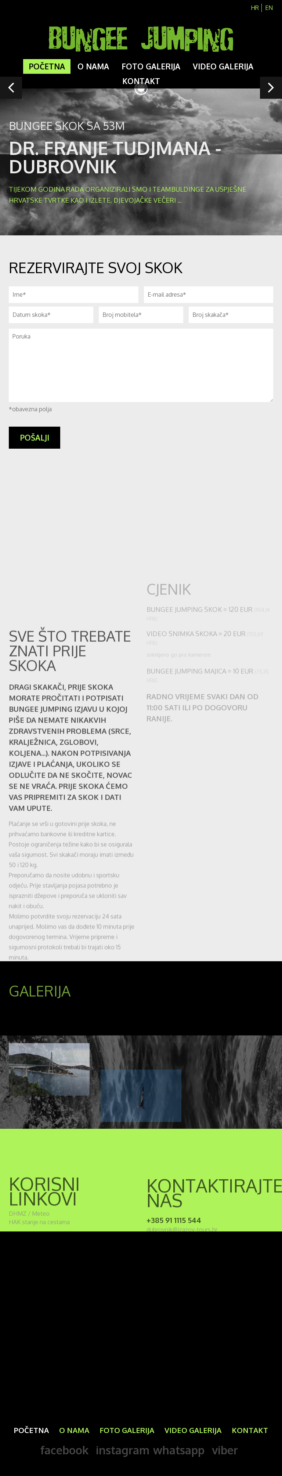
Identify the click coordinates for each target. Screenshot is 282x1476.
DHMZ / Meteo (29, 1223)
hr (255, 7)
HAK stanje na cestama (39, 1231)
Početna (47, 66)
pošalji (34, 437)
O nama (93, 66)
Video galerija (223, 66)
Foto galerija (151, 66)
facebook (64, 1450)
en (269, 7)
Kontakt (141, 81)
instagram (122, 1450)
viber (225, 1450)
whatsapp (179, 1450)
